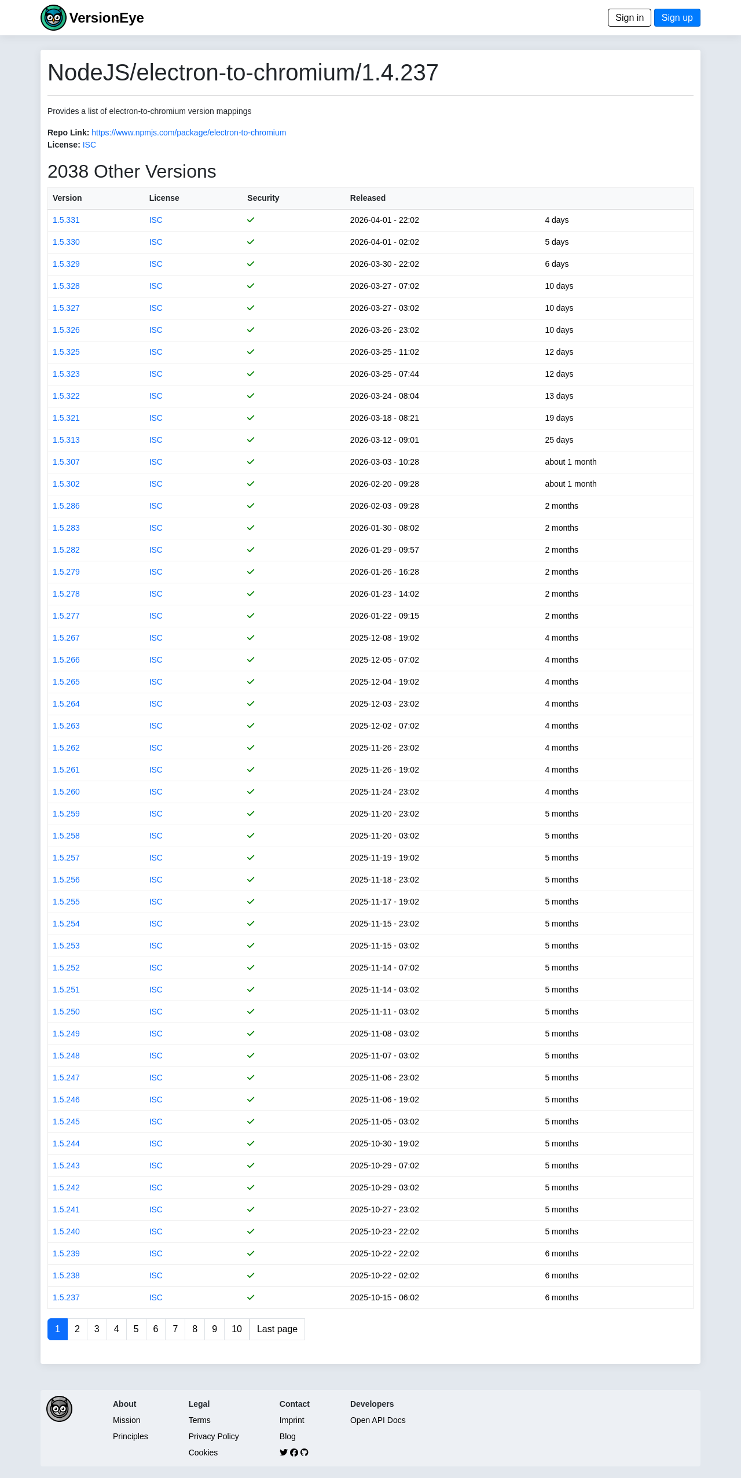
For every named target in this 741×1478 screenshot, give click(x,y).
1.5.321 (66, 417)
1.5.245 (66, 1121)
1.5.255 (66, 901)
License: (63, 144)
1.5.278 (66, 593)
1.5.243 (66, 1165)
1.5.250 (66, 1011)
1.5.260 (66, 791)
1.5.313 (66, 439)
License (164, 198)
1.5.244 (66, 1143)
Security (263, 198)
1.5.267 (66, 637)
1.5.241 (66, 1209)
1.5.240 (66, 1231)
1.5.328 (66, 286)
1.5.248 (66, 1055)
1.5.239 (66, 1253)
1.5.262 (66, 747)
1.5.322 (66, 395)
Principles (130, 1436)
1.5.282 (66, 549)
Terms (200, 1420)
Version (67, 198)
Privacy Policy (214, 1436)
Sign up (677, 18)
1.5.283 (66, 527)
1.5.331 (66, 220)
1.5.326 (66, 329)
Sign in (629, 18)
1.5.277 (66, 615)
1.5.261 (66, 769)
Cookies (203, 1452)
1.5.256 (66, 879)
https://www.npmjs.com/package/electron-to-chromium (188, 132)
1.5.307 (66, 461)
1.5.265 (66, 681)
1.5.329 (66, 264)
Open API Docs (378, 1420)
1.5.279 (66, 571)
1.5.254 (66, 923)
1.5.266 (66, 659)
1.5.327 (66, 307)
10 (237, 1329)
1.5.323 (66, 373)
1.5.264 (66, 703)
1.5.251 (66, 989)
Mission (126, 1420)
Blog (288, 1436)
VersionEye (106, 17)
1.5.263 (66, 725)
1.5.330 (66, 242)
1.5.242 (66, 1187)
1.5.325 (66, 351)
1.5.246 (66, 1099)
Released (368, 198)
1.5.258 (66, 835)
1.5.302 (66, 483)
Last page (277, 1329)
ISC (89, 144)
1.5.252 (66, 967)
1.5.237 (66, 1297)
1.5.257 (66, 857)
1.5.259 (66, 813)
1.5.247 (66, 1077)
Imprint (292, 1420)
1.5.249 (66, 1033)
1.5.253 (66, 945)
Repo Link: (68, 132)
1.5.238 (66, 1275)
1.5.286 (66, 505)
